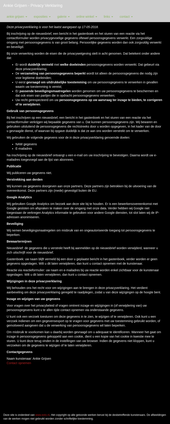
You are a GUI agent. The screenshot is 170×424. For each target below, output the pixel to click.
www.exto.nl (42, 414)
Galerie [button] (63, 16)
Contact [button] (126, 16)
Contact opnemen (19, 363)
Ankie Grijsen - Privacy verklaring (32, 5)
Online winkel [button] (86, 16)
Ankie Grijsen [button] (17, 16)
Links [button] (108, 16)
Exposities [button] (42, 16)
